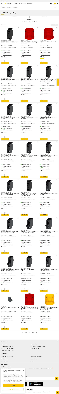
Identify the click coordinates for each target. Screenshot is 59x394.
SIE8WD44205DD (43, 306)
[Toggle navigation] (2, 3)
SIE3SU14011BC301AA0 (25, 78)
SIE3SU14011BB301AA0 (6, 154)
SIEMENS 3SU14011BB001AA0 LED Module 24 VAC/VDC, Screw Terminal (29, 118)
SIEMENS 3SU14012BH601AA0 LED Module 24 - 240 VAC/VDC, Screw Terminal (29, 232)
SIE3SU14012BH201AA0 (44, 230)
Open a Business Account (7, 356)
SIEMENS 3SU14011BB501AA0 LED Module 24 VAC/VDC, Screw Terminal (29, 156)
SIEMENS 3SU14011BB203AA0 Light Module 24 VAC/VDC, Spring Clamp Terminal (9, 42)
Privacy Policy (33, 344)
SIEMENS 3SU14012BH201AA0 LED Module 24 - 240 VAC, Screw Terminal (49, 232)
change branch (30, 3)
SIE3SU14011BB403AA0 (44, 78)
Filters (15, 16)
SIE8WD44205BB (24, 40)
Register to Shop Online (36, 356)
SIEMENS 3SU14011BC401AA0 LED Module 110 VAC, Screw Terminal (10, 80)
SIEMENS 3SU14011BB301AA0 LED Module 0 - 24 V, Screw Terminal (10, 156)
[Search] (29, 7)
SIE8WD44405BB (43, 40)
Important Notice (34, 348)
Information (29, 341)
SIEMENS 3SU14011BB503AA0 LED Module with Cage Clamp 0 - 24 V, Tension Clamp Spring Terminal (29, 194)
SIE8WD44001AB (24, 306)
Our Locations (4, 358)
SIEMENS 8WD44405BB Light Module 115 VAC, (48, 42)
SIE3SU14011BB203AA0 (6, 40)
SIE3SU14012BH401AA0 (6, 268)
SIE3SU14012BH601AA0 (25, 230)
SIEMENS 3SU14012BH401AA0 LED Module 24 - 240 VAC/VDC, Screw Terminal (10, 270)
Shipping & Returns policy (7, 348)
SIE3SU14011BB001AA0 (25, 116)
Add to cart (5, 62)
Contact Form (4, 361)
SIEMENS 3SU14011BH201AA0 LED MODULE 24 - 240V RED (49, 194)
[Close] (23, 370)
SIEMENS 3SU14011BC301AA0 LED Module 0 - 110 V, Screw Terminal (29, 80)
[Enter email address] (28, 378)
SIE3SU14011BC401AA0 (6, 78)
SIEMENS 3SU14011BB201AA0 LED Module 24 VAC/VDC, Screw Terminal (48, 156)
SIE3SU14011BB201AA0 (44, 154)
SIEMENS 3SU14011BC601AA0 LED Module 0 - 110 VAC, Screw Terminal (49, 270)
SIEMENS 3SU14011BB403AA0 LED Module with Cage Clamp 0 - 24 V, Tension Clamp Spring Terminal (48, 80)
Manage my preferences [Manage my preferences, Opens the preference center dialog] (13, 389)
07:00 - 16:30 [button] (22, 3)
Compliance (4, 344)
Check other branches (7, 55)
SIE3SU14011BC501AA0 (25, 268)
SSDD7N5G (3, 306)
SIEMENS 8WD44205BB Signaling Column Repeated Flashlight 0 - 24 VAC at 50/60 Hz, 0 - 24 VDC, (29, 42)
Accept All (13, 385)
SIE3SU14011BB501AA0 (25, 154)
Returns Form (33, 358)
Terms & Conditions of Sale (7, 346)
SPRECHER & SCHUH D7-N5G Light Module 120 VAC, (10, 308)
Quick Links (29, 353)
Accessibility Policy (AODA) (7, 350)
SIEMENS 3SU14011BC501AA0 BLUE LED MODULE (28, 270)
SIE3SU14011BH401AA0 (6, 230)
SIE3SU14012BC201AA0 (44, 116)
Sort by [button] (43, 16)
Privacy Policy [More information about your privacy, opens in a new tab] (17, 382)
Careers (32, 361)
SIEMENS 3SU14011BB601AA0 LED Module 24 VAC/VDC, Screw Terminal (10, 194)
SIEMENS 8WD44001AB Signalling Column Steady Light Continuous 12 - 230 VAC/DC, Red (29, 308)
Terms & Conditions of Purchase (38, 346)
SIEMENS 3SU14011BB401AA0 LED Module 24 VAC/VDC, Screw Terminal (10, 118)
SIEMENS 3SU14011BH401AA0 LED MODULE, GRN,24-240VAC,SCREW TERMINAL (9, 232)
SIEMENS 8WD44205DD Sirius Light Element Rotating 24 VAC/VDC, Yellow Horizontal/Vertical (48, 308)
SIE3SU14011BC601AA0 (44, 268)
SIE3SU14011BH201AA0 (44, 192)
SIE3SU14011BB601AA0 (6, 192)
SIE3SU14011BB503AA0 (25, 192)
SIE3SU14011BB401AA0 (6, 116)
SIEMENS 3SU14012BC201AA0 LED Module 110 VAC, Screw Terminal (48, 118)
